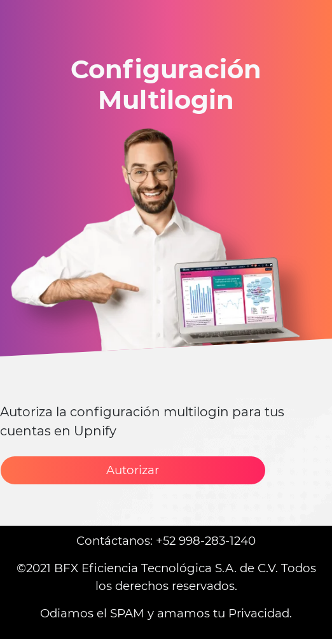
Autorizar (132, 470)
